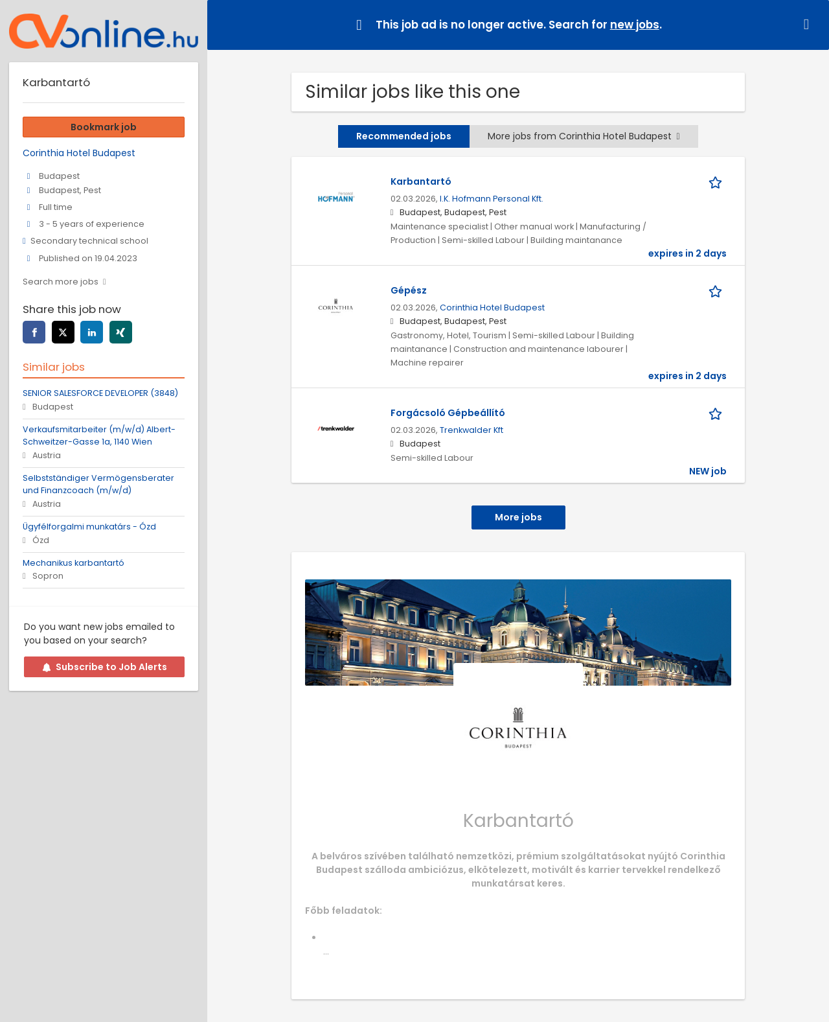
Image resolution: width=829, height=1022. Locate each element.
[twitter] (63, 332)
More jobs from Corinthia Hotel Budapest (583, 136)
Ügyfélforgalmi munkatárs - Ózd (89, 526)
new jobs (634, 24)
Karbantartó (421, 181)
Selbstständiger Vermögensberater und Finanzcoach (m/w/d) (98, 484)
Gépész (409, 290)
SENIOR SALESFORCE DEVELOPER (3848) (100, 393)
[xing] (120, 332)
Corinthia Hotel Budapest (492, 307)
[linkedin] (91, 332)
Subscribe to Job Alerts (104, 666)
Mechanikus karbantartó (73, 562)
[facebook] (34, 332)
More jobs (518, 517)
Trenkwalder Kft (471, 430)
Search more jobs (60, 281)
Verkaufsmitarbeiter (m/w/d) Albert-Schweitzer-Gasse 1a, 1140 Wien (99, 435)
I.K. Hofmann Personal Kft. (491, 198)
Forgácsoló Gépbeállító (448, 412)
